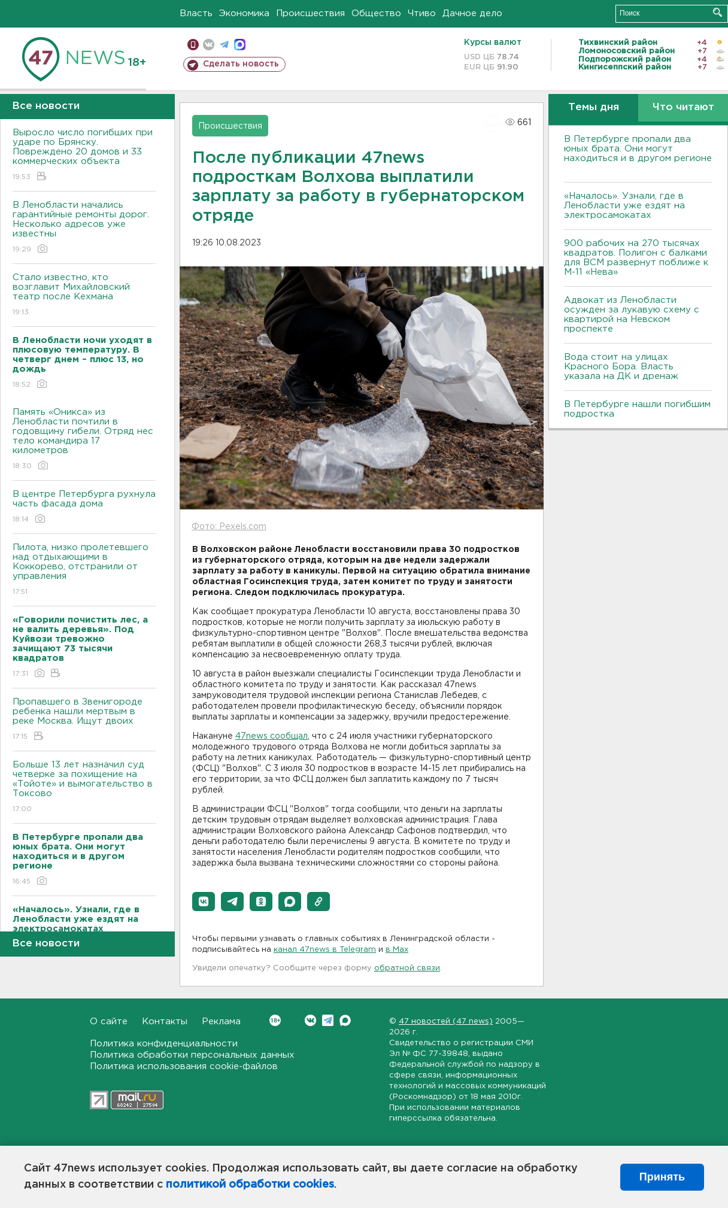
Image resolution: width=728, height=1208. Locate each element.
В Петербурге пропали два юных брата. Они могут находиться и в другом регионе (638, 153)
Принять (662, 1177)
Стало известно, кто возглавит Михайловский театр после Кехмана (84, 295)
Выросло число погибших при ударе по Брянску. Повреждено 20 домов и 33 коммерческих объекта (84, 155)
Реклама (221, 1021)
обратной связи (407, 968)
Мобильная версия (193, 44)
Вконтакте (275, 1020)
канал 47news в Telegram (325, 949)
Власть (196, 13)
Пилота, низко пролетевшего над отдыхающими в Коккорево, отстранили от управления (84, 570)
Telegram (327, 1020)
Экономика (244, 13)
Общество (376, 13)
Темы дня (593, 107)
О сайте (109, 1021)
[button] (203, 901)
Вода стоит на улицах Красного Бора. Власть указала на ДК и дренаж (621, 366)
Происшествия (310, 13)
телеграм (224, 44)
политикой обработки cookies (250, 1184)
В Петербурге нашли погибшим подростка (637, 409)
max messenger (239, 44)
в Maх (397, 949)
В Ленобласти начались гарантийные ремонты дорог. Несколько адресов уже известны (84, 227)
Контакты (164, 1021)
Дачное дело (472, 13)
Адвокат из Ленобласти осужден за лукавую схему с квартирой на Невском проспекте (631, 314)
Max (345, 1020)
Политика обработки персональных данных (192, 1055)
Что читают (683, 107)
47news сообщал (271, 736)
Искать (717, 12)
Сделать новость (241, 64)
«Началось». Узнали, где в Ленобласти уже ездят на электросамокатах (624, 205)
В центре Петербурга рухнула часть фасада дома (84, 507)
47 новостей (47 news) (446, 1021)
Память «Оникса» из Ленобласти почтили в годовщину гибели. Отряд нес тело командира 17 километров (84, 439)
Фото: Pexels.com (229, 526)
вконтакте (208, 44)
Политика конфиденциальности (164, 1044)
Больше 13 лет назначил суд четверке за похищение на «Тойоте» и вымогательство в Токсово (84, 787)
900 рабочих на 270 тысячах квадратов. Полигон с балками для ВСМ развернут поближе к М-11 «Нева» (636, 257)
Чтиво (422, 13)
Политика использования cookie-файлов (184, 1066)
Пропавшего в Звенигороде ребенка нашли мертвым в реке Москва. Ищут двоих (84, 720)
